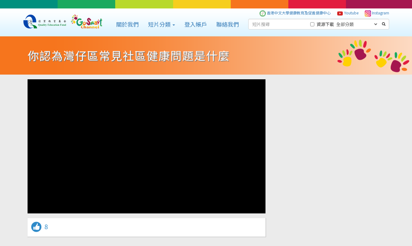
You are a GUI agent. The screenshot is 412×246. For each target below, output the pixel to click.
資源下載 (322, 24)
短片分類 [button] (161, 24)
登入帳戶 (195, 24)
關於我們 (127, 24)
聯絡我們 (227, 24)
